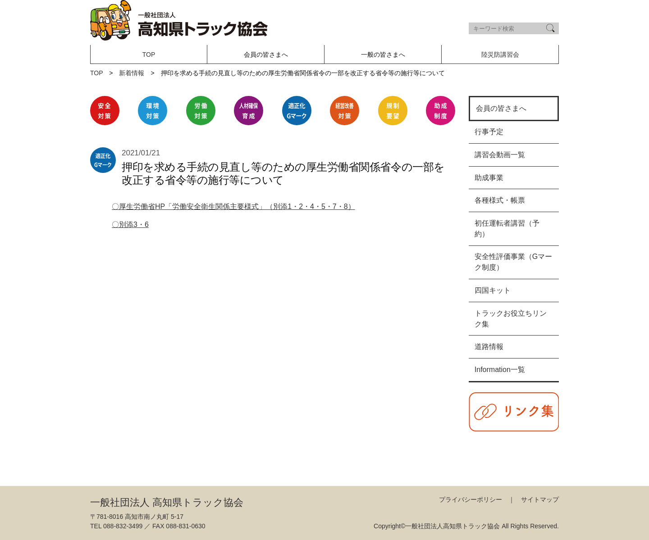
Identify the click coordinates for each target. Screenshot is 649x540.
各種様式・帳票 (500, 200)
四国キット (493, 290)
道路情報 (489, 346)
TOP (148, 54)
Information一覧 (500, 369)
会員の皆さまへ (501, 108)
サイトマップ (540, 499)
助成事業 (489, 178)
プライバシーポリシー (470, 499)
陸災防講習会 (500, 54)
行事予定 (489, 132)
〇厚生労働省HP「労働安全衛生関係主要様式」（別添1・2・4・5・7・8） (233, 206)
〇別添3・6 (130, 224)
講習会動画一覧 (500, 155)
